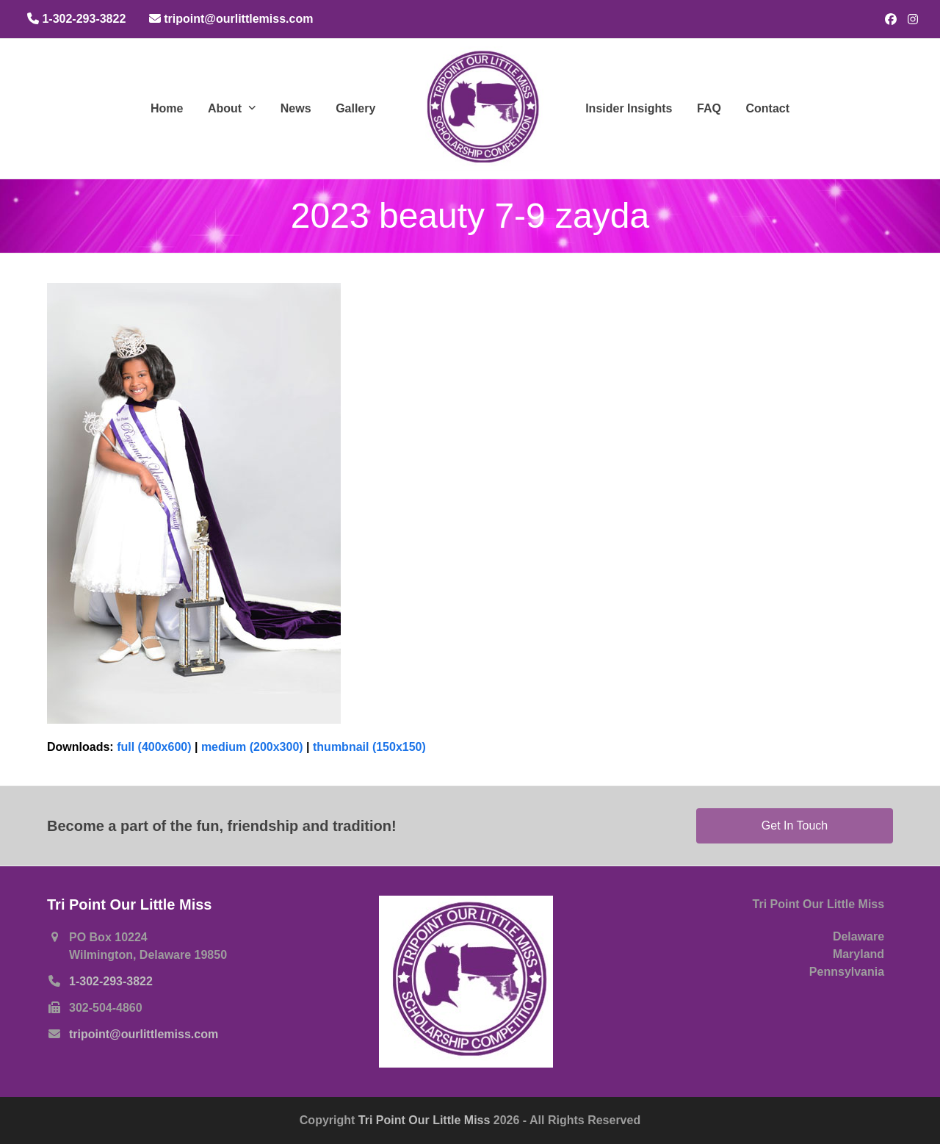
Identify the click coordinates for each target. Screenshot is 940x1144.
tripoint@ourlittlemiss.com (143, 1034)
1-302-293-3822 (111, 981)
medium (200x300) (252, 747)
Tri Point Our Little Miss (426, 1120)
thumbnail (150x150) (369, 747)
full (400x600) (154, 747)
